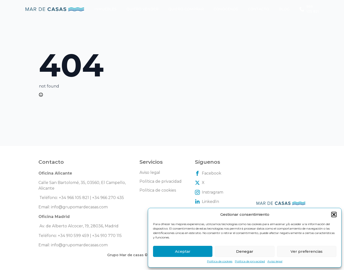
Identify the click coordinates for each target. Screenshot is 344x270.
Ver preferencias (307, 251)
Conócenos (226, 9)
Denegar (244, 251)
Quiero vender (142, 9)
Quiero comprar (186, 9)
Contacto (258, 9)
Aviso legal (274, 261)
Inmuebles (105, 9)
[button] (333, 214)
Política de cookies (219, 261)
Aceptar (182, 251)
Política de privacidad (250, 261)
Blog (284, 9)
